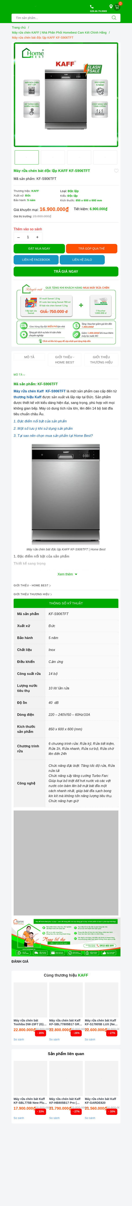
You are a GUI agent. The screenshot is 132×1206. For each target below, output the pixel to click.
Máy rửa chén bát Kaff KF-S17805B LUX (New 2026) (101, 1022)
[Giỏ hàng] (116, 7)
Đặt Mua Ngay (39, 248)
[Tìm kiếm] (113, 18)
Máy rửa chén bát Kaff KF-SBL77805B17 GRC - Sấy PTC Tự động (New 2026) (65, 1022)
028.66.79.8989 (98, 11)
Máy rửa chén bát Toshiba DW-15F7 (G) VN (29, 1022)
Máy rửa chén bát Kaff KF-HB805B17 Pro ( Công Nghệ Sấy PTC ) (64, 1101)
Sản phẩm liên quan (66, 1054)
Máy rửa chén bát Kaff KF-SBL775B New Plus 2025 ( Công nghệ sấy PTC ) (30, 1101)
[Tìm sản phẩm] (60, 18)
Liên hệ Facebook (36, 259)
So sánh (19, 1039)
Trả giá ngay (66, 271)
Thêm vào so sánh (28, 229)
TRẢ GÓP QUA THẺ (91, 248)
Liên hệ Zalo (82, 259)
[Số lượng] (28, 237)
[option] (66, 94)
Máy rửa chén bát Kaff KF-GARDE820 (100, 1100)
